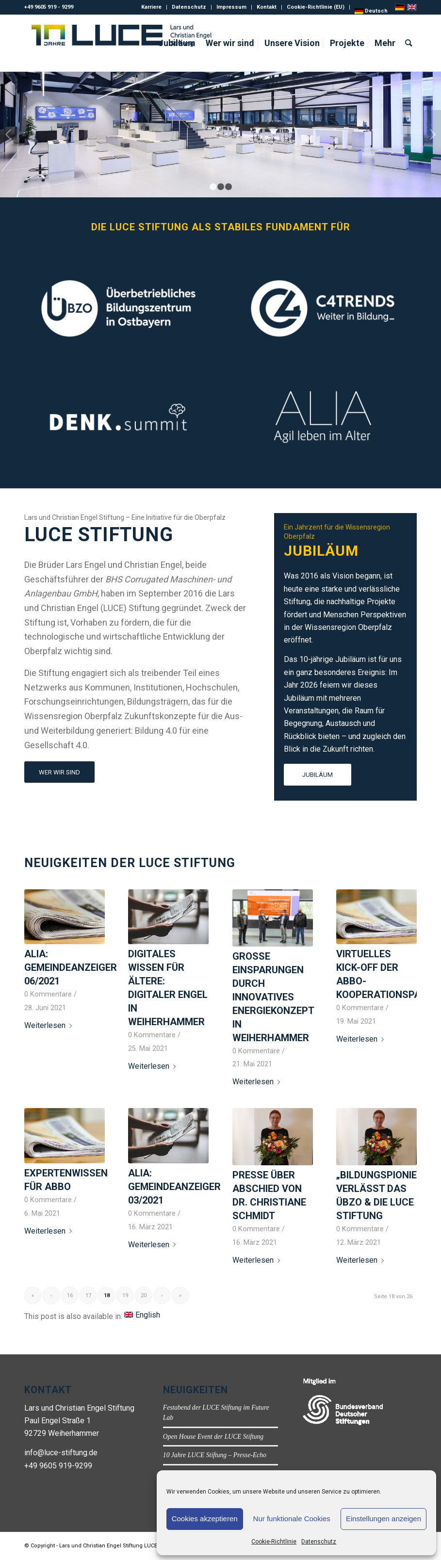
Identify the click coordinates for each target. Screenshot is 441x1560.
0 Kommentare (48, 994)
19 (125, 1295)
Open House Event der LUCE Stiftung (213, 1436)
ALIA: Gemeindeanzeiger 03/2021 (174, 1186)
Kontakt (267, 7)
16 (70, 1295)
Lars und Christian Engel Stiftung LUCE (108, 1546)
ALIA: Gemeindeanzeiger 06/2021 (70, 967)
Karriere (151, 7)
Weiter (432, 134)
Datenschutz (318, 1541)
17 (88, 1295)
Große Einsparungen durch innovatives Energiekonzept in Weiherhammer (273, 997)
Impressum (231, 7)
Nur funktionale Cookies (291, 1518)
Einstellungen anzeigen (383, 1518)
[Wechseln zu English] (142, 1315)
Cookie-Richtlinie (273, 1541)
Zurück (8, 134)
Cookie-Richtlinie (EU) (315, 7)
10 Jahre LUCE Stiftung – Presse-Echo (214, 1455)
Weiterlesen (50, 1025)
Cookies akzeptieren (205, 1518)
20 (144, 1295)
